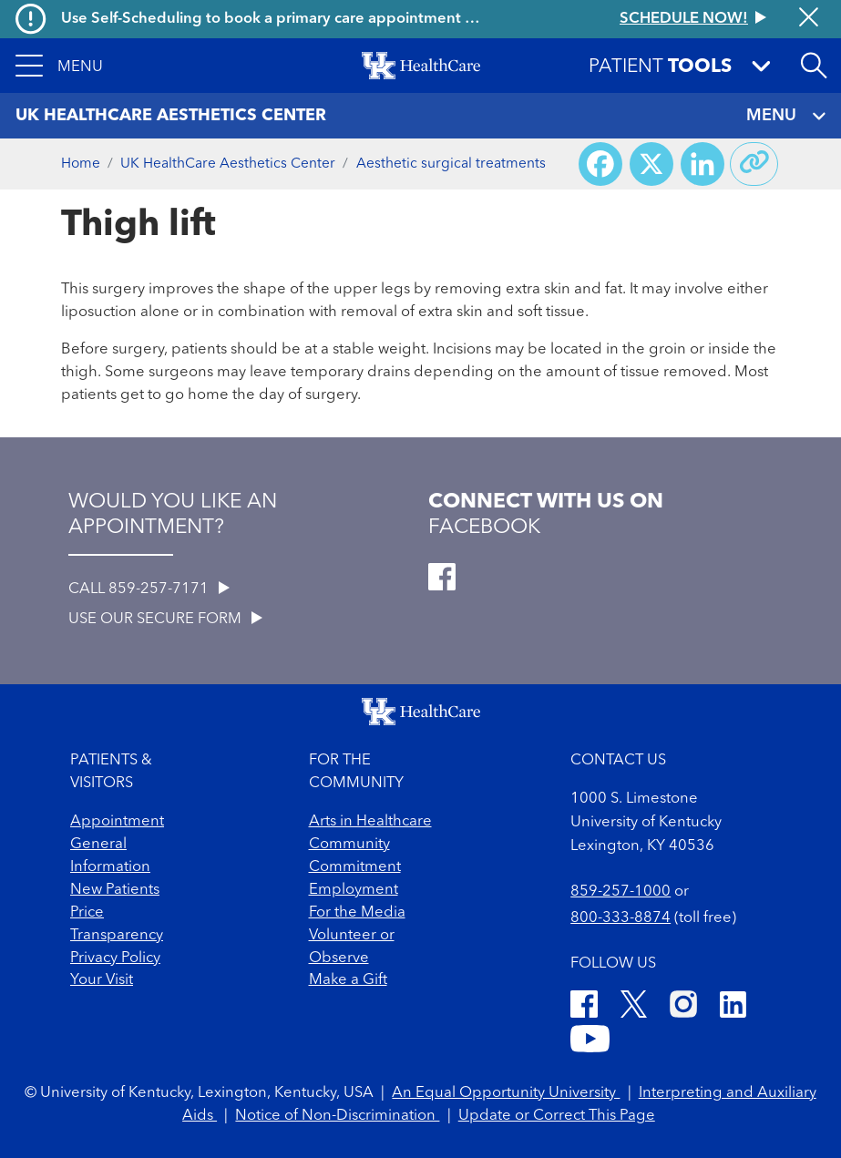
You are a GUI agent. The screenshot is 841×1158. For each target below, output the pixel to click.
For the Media (357, 912)
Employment (353, 889)
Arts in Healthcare (370, 821)
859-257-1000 (620, 891)
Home (80, 164)
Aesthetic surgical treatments (451, 164)
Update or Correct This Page (556, 1115)
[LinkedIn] (733, 1007)
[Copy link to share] (754, 164)
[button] (59, 65)
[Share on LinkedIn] (702, 164)
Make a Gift (348, 980)
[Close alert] (809, 19)
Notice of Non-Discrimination (337, 1115)
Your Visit (101, 980)
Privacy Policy (115, 958)
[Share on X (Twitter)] (651, 164)
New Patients (114, 889)
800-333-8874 (620, 918)
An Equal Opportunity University (506, 1093)
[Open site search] (813, 65)
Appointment (117, 821)
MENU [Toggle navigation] (786, 116)
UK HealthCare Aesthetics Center (227, 164)
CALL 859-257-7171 (149, 589)
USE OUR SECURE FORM (165, 619)
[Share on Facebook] (600, 164)
